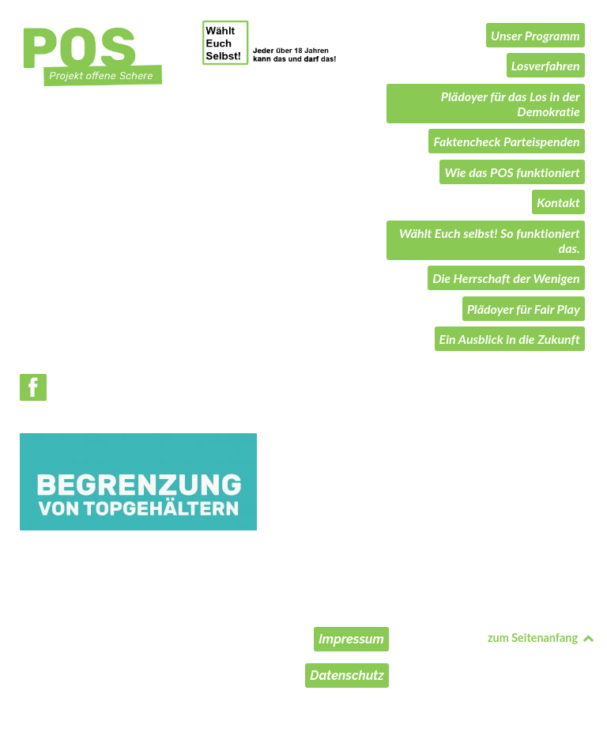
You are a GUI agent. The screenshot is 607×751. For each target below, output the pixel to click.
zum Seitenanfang (541, 637)
